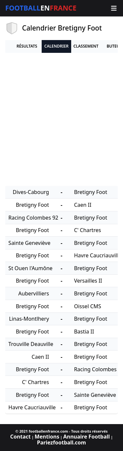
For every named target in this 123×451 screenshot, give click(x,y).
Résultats (27, 46)
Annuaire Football (86, 436)
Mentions (46, 436)
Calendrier (56, 46)
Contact (20, 436)
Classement (85, 46)
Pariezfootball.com (61, 442)
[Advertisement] (61, 119)
